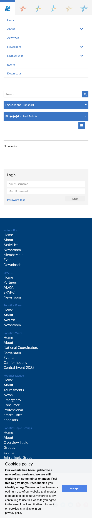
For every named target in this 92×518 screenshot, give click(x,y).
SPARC (8, 272)
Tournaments (14, 390)
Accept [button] (74, 488)
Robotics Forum (13, 305)
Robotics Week (13, 333)
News (8, 395)
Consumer (11, 405)
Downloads (14, 73)
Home (11, 20)
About (11, 28)
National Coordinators (21, 347)
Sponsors (11, 420)
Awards (9, 320)
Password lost (16, 199)
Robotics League (14, 375)
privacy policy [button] (13, 512)
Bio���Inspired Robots (21, 116)
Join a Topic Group (18, 457)
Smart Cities (13, 415)
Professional (13, 410)
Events (11, 64)
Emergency (12, 400)
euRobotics (11, 230)
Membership (15, 55)
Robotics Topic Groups (18, 427)
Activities (13, 37)
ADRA (9, 287)
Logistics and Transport (19, 104)
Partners (10, 282)
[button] (7, 7)
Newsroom (14, 46)
